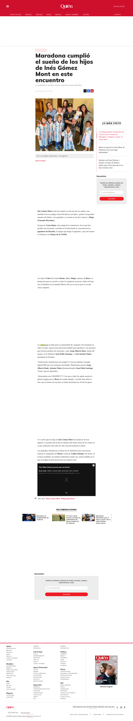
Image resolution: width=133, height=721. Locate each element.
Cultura (86, 14)
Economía (36, 691)
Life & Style (37, 652)
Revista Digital (119, 6)
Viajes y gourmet (72, 14)
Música (35, 661)
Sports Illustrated (40, 667)
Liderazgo (9, 697)
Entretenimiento (38, 656)
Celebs (8, 687)
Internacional (38, 693)
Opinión (36, 646)
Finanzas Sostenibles (67, 693)
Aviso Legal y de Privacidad (79, 714)
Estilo (35, 654)
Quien (117, 707)
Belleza (58, 14)
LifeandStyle (64, 648)
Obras (35, 696)
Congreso (63, 657)
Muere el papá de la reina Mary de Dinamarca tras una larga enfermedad (111, 149)
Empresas (36, 687)
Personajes (10, 671)
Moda (49, 14)
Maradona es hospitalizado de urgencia (42, 517)
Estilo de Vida (11, 675)
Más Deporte (37, 677)
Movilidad (63, 691)
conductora (44, 345)
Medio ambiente (65, 685)
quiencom (126, 707)
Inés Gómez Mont (53, 499)
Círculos (39, 14)
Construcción (65, 671)
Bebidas (9, 668)
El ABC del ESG (65, 696)
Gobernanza (64, 689)
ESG (34, 698)
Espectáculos (15, 14)
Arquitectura (65, 677)
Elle (7, 681)
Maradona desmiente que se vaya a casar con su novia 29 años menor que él (103, 519)
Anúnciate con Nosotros (114, 714)
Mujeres (9, 693)
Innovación (64, 694)
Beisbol (36, 671)
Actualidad (10, 695)
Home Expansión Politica (41, 689)
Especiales (37, 648)
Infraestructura (66, 675)
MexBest (9, 664)
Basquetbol (37, 675)
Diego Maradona (68, 499)
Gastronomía (11, 666)
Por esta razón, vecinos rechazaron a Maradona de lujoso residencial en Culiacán (73, 519)
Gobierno (63, 654)
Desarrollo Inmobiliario (68, 673)
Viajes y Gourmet (12, 658)
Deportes (36, 657)
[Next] (111, 517)
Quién (8, 646)
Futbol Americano (39, 673)
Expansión (37, 685)
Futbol (35, 669)
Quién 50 (118, 14)
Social (62, 687)
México (62, 656)
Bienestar (9, 673)
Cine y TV (36, 659)
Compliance (97, 714)
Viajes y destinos (12, 670)
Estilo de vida (11, 689)
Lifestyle (36, 679)
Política (63, 652)
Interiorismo (64, 679)
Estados (63, 661)
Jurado (8, 677)
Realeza (28, 14)
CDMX (62, 659)
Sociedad (63, 665)
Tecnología (37, 694)
